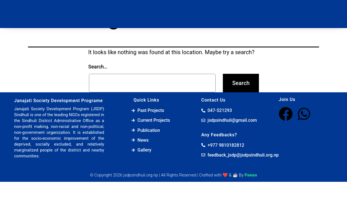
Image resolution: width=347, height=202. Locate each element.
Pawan (250, 175)
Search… (98, 67)
